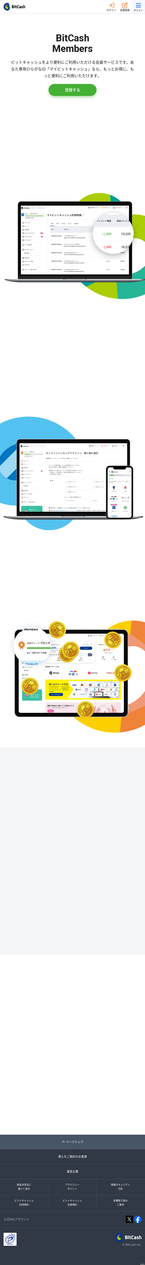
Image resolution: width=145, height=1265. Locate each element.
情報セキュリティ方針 (120, 1186)
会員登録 (125, 6)
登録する (72, 90)
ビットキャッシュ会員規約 (72, 1202)
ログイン (111, 6)
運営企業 (72, 1171)
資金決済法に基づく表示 (24, 1186)
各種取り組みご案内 (120, 1202)
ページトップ (72, 1142)
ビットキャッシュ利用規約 (24, 1202)
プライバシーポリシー (72, 1186)
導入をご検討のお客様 (72, 1156)
